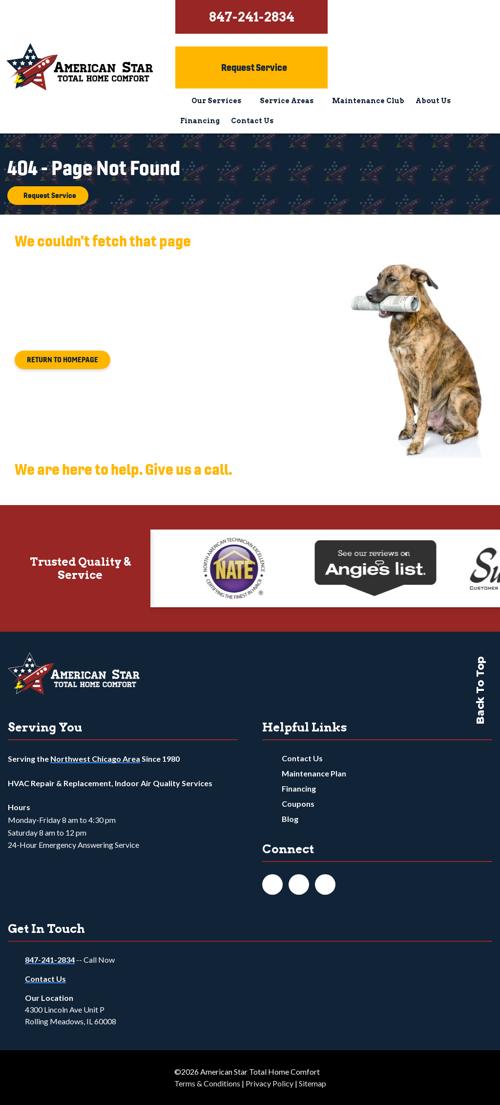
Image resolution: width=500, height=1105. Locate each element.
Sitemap (312, 1083)
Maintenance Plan (314, 773)
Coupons (298, 803)
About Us (433, 101)
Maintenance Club (368, 101)
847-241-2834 (50, 959)
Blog (290, 818)
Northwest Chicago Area (95, 758)
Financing (200, 121)
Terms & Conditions (207, 1083)
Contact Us (252, 121)
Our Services (216, 101)
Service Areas (286, 101)
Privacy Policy (269, 1083)
